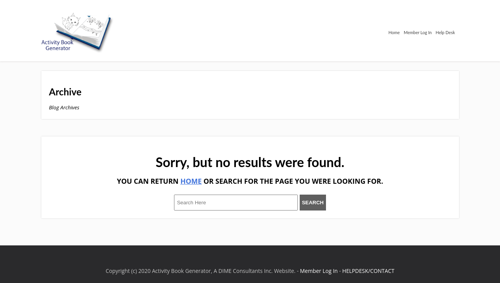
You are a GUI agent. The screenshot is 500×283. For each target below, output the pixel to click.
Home (394, 32)
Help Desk (445, 32)
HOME (190, 181)
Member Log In (418, 32)
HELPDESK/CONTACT (368, 270)
